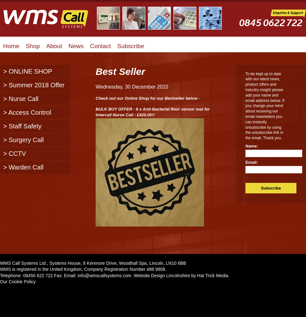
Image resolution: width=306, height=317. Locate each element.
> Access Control (27, 112)
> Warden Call (23, 167)
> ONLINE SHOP (27, 71)
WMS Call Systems (51, 22)
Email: (251, 162)
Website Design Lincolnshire (162, 275)
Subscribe (130, 46)
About (54, 46)
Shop (33, 46)
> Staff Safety (22, 126)
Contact (100, 46)
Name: (251, 146)
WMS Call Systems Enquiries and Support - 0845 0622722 (272, 23)
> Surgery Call (23, 139)
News (76, 46)
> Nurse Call (21, 98)
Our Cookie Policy (18, 281)
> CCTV (14, 153)
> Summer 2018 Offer (34, 85)
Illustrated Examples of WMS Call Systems (163, 18)
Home (11, 46)
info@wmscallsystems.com (104, 275)
